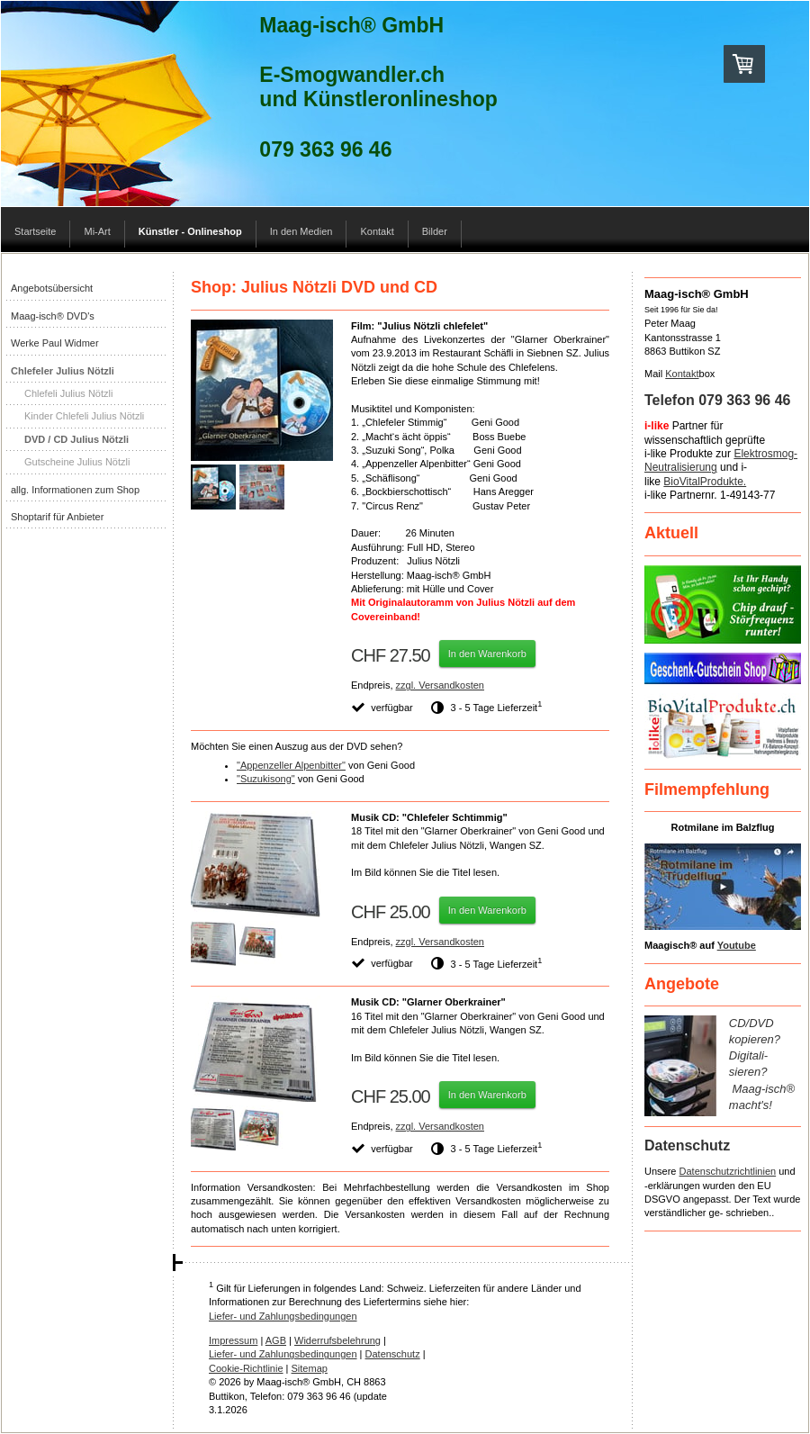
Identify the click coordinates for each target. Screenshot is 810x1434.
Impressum (233, 1340)
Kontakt (681, 373)
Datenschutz (392, 1353)
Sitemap (310, 1368)
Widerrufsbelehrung (337, 1340)
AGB (276, 1340)
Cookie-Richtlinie (246, 1368)
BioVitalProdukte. (704, 481)
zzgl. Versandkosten (440, 685)
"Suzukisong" (266, 778)
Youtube (736, 945)
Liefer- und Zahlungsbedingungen (283, 1316)
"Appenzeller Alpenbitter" (291, 765)
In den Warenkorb (487, 653)
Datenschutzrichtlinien (728, 1171)
